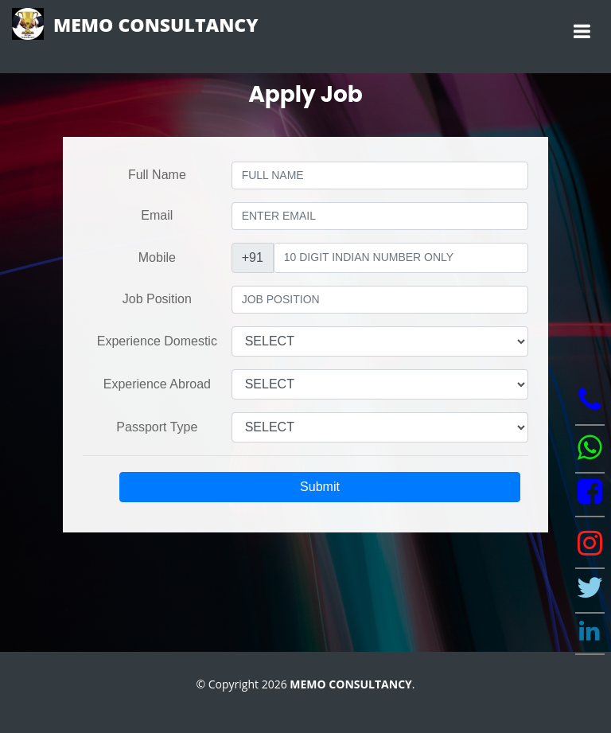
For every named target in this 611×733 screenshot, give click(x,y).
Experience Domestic (157, 341)
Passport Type (156, 427)
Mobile (157, 257)
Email (157, 215)
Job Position (157, 299)
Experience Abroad (157, 384)
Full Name (157, 174)
